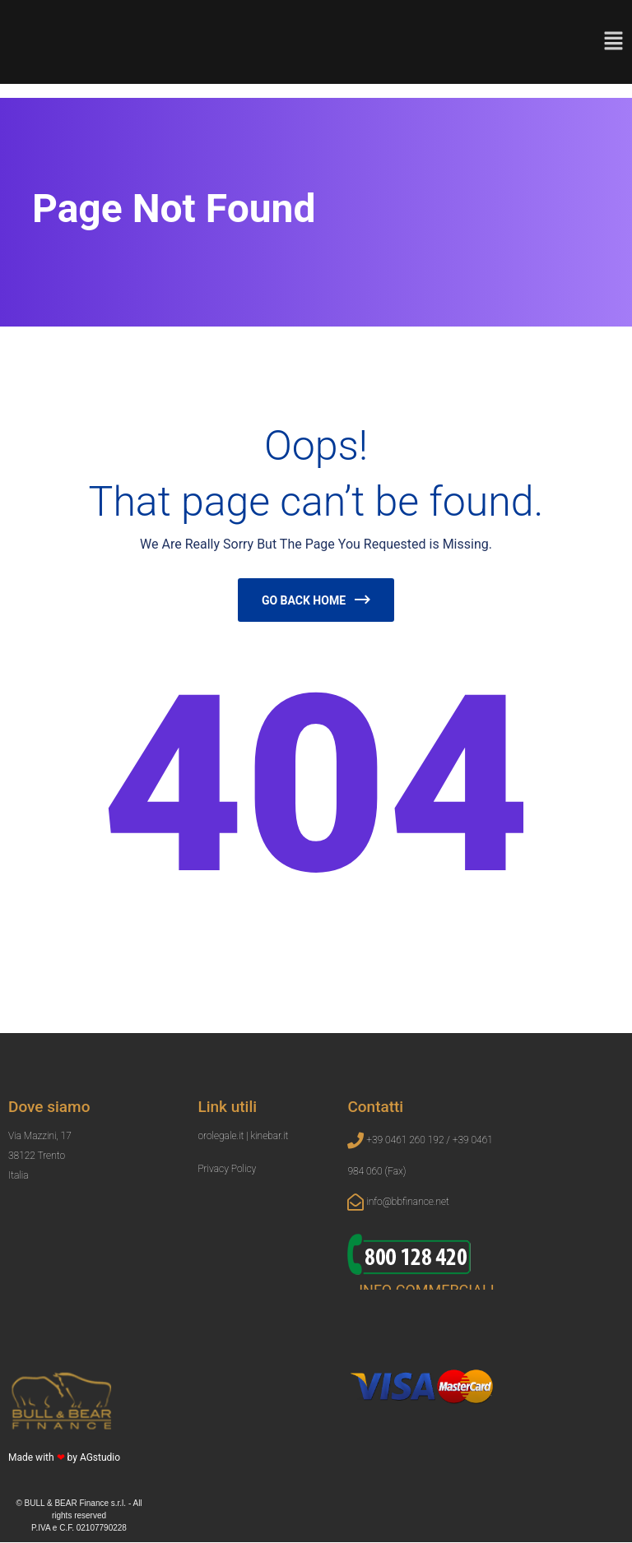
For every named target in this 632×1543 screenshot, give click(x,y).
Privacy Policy (227, 1169)
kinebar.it (269, 1136)
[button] (613, 40)
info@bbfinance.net (407, 1202)
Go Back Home (304, 600)
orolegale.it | (224, 1136)
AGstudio (100, 1458)
